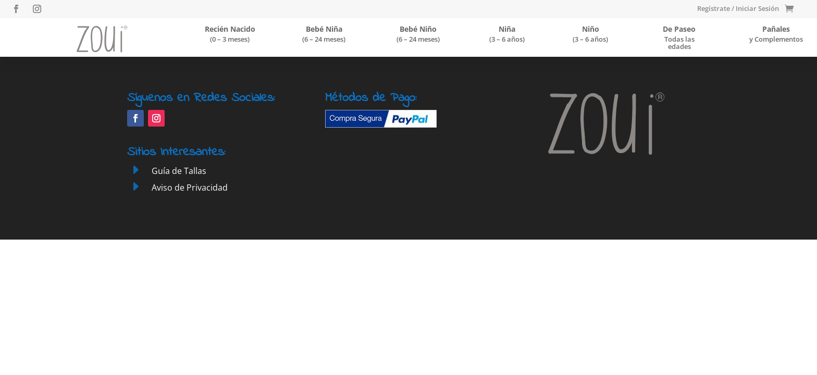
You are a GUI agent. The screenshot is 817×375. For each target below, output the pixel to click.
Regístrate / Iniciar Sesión (738, 9)
